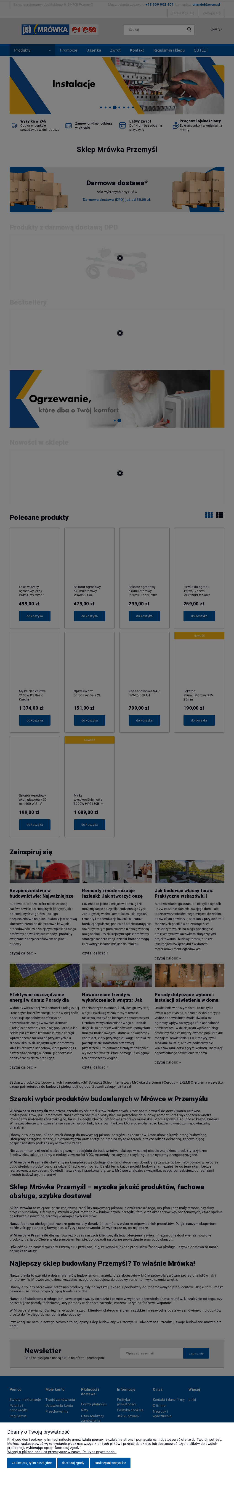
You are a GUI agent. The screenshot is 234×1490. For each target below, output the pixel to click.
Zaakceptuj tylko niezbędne (32, 1463)
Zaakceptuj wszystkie (110, 1463)
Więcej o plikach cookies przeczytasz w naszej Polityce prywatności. (62, 1452)
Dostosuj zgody (73, 1463)
